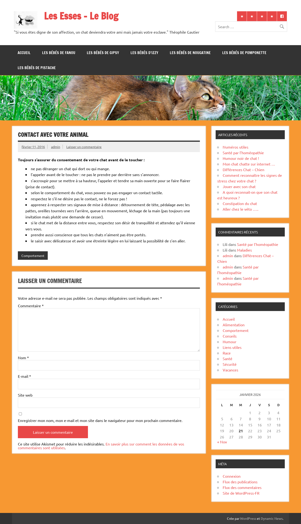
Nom (23, 357)
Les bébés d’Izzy (144, 52)
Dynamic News (272, 518)
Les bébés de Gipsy (103, 52)
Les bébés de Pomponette (244, 52)
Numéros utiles (235, 147)
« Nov (222, 441)
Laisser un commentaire (84, 147)
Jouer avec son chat (239, 186)
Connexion (232, 476)
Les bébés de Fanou (58, 52)
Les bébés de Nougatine (190, 52)
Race (227, 353)
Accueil (24, 52)
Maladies (244, 250)
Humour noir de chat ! (241, 158)
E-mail (24, 376)
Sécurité (230, 364)
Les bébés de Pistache (37, 67)
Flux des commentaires (242, 487)
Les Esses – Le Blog (81, 16)
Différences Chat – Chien (243, 169)
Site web (25, 395)
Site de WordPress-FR (241, 493)
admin (55, 147)
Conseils (230, 336)
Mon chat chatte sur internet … (249, 164)
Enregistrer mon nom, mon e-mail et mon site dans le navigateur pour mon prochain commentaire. (100, 420)
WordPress (248, 518)
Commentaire (31, 305)
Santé (227, 358)
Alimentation (234, 324)
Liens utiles (232, 347)
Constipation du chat (240, 203)
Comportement (32, 255)
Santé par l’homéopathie (243, 152)
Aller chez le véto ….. (240, 209)
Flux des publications (240, 481)
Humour (229, 341)
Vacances (230, 369)
